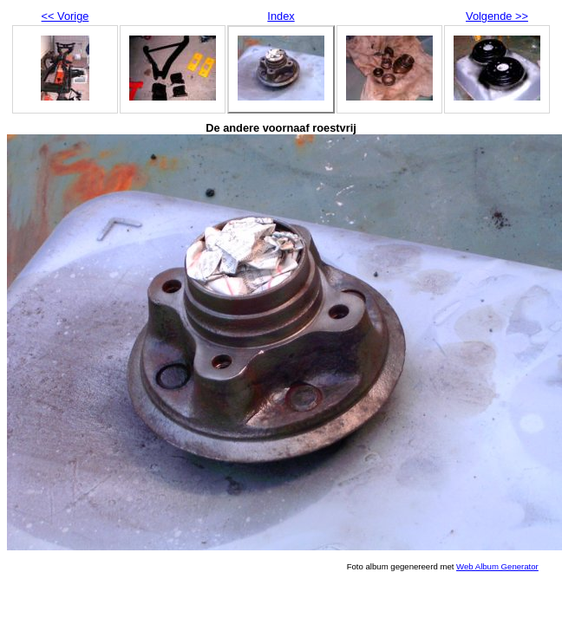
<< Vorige (65, 16)
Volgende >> (497, 16)
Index (280, 16)
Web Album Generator (497, 566)
